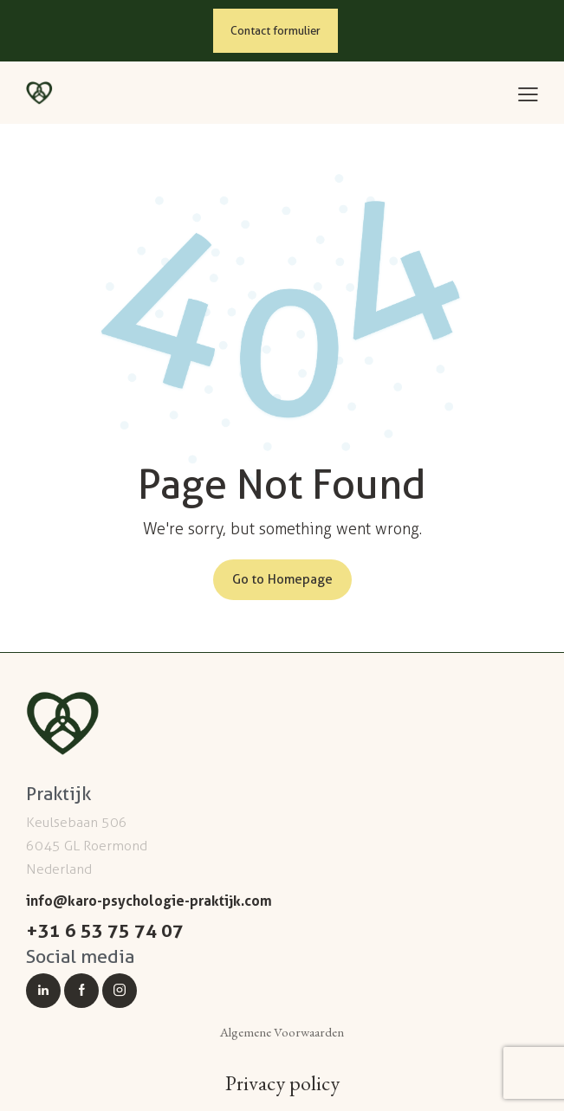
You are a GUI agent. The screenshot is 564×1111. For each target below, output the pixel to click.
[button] (528, 95)
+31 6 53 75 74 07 (105, 930)
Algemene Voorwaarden (282, 1032)
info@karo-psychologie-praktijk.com (149, 900)
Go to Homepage (282, 579)
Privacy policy (282, 1083)
